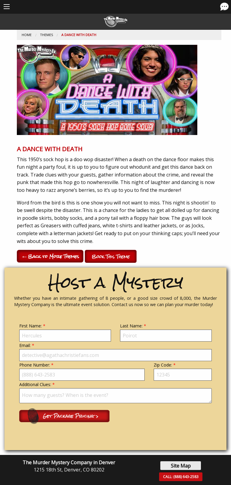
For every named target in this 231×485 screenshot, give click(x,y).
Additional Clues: (115, 392)
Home (27, 34)
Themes (46, 34)
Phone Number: (82, 371)
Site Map (181, 465)
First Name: (65, 332)
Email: (115, 351)
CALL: (181, 476)
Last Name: (166, 332)
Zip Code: (183, 371)
